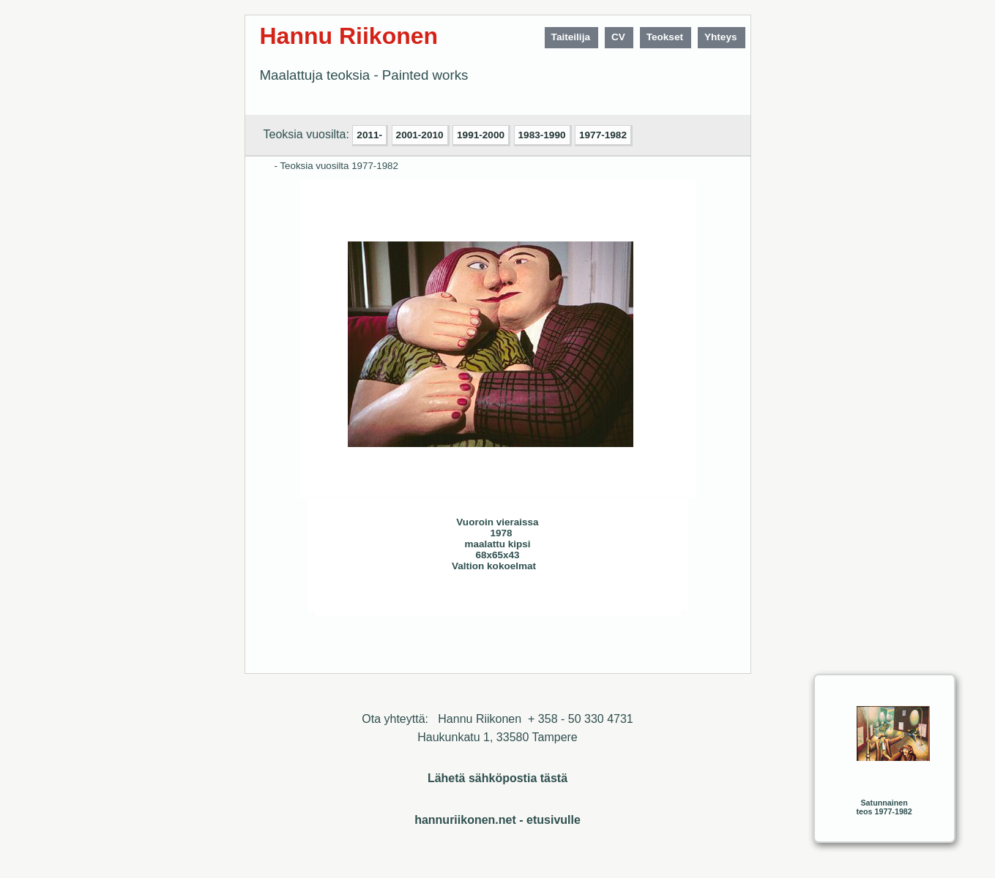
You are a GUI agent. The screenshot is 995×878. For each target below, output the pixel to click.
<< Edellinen (398, 599)
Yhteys (720, 36)
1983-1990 (542, 135)
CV (618, 36)
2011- (369, 135)
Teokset (664, 36)
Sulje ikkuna (634, 599)
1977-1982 (603, 135)
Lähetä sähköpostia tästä (497, 778)
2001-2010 (420, 135)
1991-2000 (480, 135)
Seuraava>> (427, 599)
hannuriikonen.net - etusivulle (497, 820)
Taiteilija (570, 36)
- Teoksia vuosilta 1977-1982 (336, 165)
